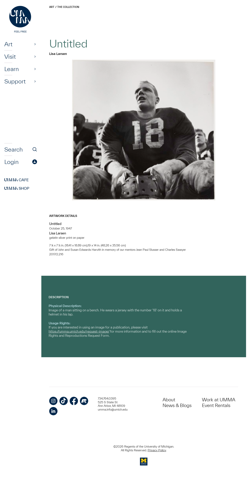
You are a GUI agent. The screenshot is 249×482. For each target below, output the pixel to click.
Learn (11, 69)
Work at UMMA (218, 399)
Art (8, 44)
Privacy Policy (157, 450)
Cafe (16, 180)
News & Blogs (177, 405)
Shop (16, 188)
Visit (10, 56)
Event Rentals (216, 405)
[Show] (35, 44)
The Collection (68, 7)
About (169, 399)
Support (15, 81)
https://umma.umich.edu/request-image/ (79, 331)
